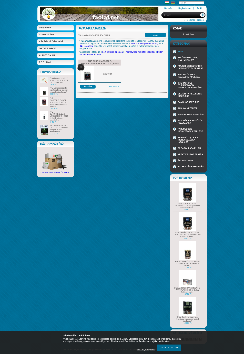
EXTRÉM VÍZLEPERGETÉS (191, 166)
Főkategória (83, 35)
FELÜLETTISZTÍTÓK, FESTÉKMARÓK (188, 58)
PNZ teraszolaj (86, 46)
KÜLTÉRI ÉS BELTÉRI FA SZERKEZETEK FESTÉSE (190, 67)
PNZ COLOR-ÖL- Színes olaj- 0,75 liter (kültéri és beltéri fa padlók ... (187, 263)
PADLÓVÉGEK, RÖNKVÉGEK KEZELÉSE (190, 130)
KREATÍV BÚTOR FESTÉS (190, 154)
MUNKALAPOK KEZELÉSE (191, 114)
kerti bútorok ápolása (112, 52)
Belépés (168, 8)
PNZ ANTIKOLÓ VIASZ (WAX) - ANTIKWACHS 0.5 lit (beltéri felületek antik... (187, 290)
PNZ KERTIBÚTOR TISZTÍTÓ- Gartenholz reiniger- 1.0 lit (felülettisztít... (59, 129)
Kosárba (88, 86)
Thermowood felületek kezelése (140, 52)
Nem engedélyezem (146, 349)
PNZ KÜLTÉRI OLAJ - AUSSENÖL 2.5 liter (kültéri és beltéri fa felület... (187, 205)
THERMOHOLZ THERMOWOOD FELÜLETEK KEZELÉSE (190, 85)
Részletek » (114, 86)
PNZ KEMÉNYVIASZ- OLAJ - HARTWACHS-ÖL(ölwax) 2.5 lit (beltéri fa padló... (187, 234)
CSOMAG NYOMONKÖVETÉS (54, 171)
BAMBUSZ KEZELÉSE (188, 102)
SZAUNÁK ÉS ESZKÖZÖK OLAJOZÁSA (190, 121)
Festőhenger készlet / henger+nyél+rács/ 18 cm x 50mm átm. (59, 80)
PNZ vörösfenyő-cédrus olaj (144, 43)
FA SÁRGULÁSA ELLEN (189, 148)
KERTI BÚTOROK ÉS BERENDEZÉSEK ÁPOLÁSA (188, 139)
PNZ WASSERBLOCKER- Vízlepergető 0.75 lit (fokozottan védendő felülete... (58, 102)
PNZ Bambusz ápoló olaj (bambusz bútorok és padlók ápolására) (59, 90)
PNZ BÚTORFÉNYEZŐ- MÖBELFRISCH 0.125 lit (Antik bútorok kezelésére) (59, 116)
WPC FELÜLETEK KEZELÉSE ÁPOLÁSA (189, 75)
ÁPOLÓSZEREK (185, 160)
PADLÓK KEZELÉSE (187, 108)
